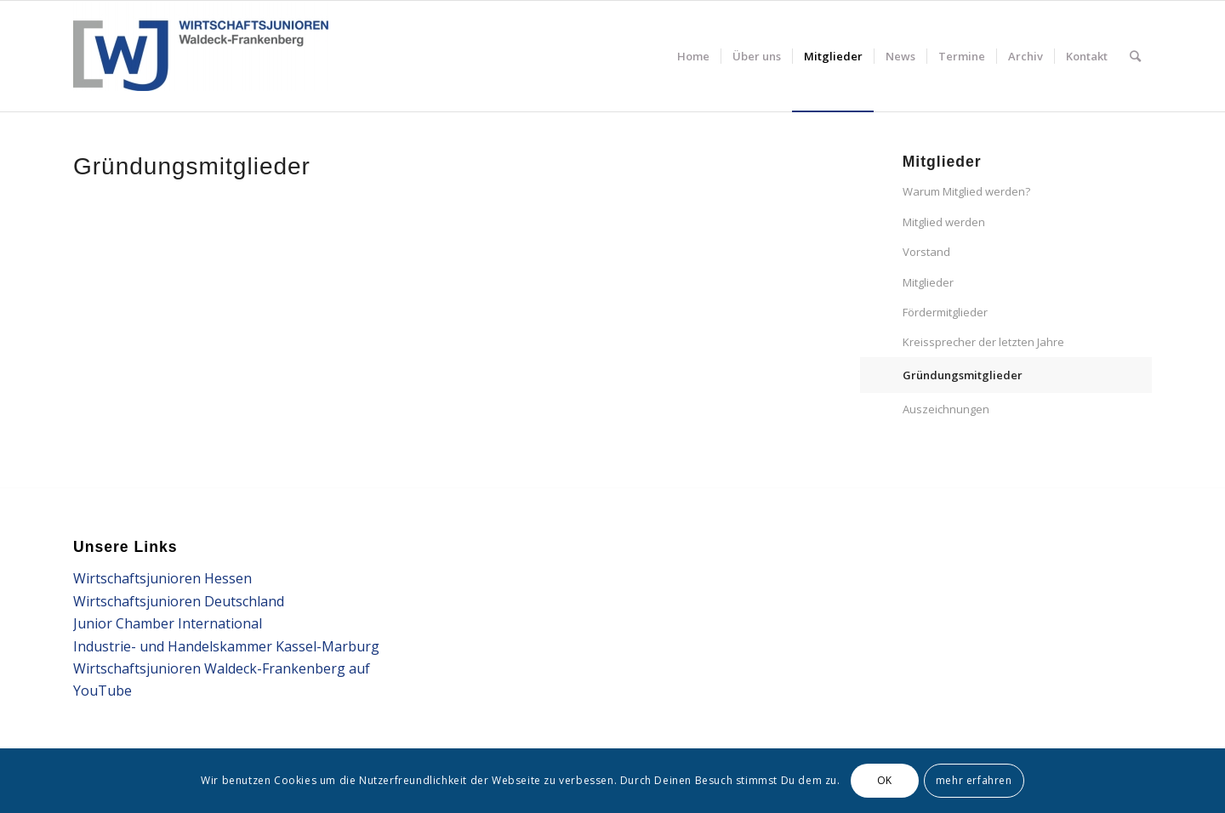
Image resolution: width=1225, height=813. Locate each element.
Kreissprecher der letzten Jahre (983, 342)
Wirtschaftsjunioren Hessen (162, 578)
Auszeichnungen (946, 409)
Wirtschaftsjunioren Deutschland (178, 601)
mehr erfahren (974, 780)
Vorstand (926, 251)
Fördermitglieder (945, 312)
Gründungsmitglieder (963, 375)
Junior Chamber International (167, 623)
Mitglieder (928, 282)
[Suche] (1135, 56)
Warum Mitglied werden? (966, 191)
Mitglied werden (944, 222)
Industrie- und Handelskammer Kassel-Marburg (226, 646)
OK (884, 780)
